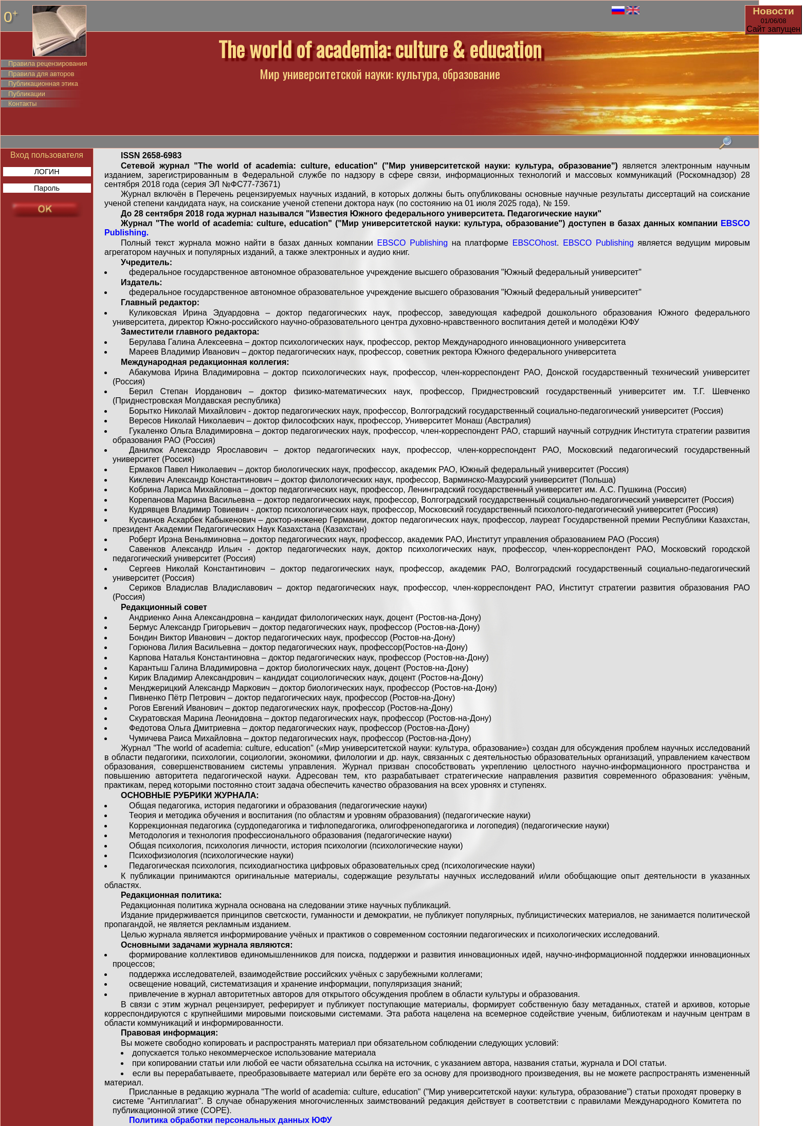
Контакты (22, 103)
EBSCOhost (532, 242)
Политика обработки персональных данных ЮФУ (230, 1120)
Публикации (26, 94)
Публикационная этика (43, 83)
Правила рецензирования (47, 63)
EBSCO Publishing (412, 242)
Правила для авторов (41, 74)
